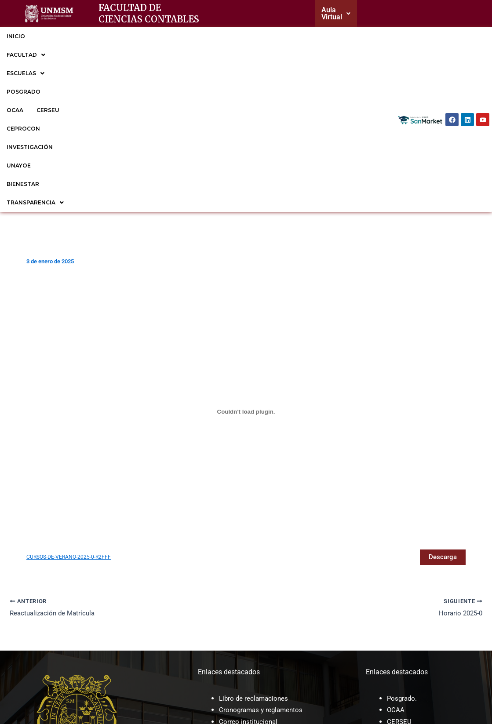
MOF (226, 606)
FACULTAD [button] (57, 36)
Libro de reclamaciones (255, 551)
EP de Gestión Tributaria (424, 609)
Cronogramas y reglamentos (263, 563)
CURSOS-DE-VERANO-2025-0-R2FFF (71, 409)
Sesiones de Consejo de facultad (269, 641)
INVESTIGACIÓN (324, 36)
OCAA (196, 36)
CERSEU (229, 36)
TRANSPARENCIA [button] (80, 54)
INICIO (16, 36)
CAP (225, 618)
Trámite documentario (253, 586)
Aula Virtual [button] (337, 13)
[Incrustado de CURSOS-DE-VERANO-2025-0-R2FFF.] (246, 264)
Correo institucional (249, 575)
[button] (338, 13)
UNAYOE (372, 36)
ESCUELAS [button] (109, 36)
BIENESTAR (23, 54)
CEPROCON (271, 36)
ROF (225, 630)
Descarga (442, 409)
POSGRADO (158, 36)
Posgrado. (403, 551)
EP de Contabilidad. (417, 598)
